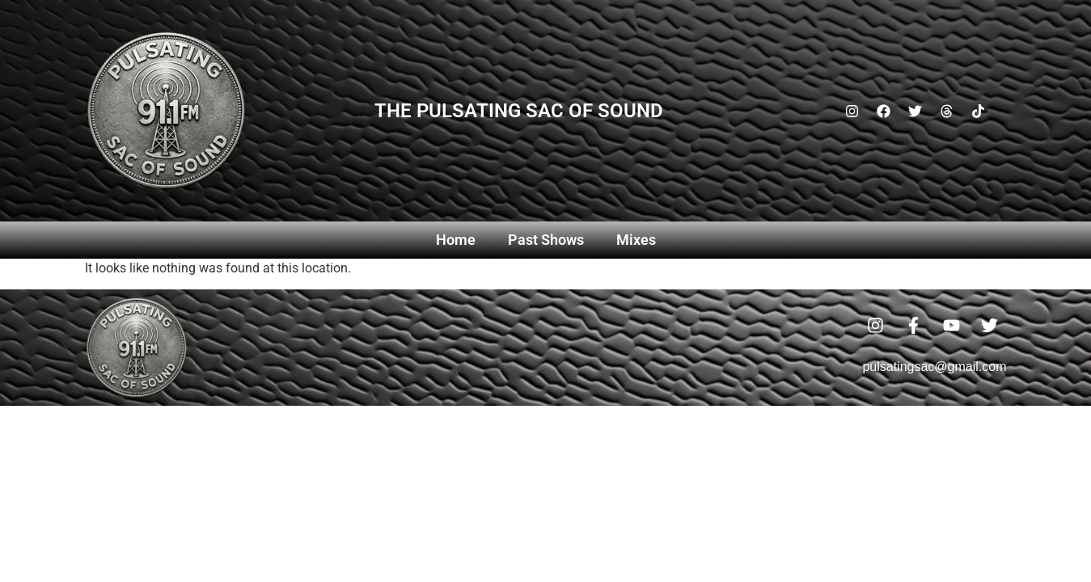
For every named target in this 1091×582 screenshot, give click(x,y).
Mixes (636, 239)
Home (456, 239)
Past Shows (546, 239)
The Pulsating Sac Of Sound (518, 110)
